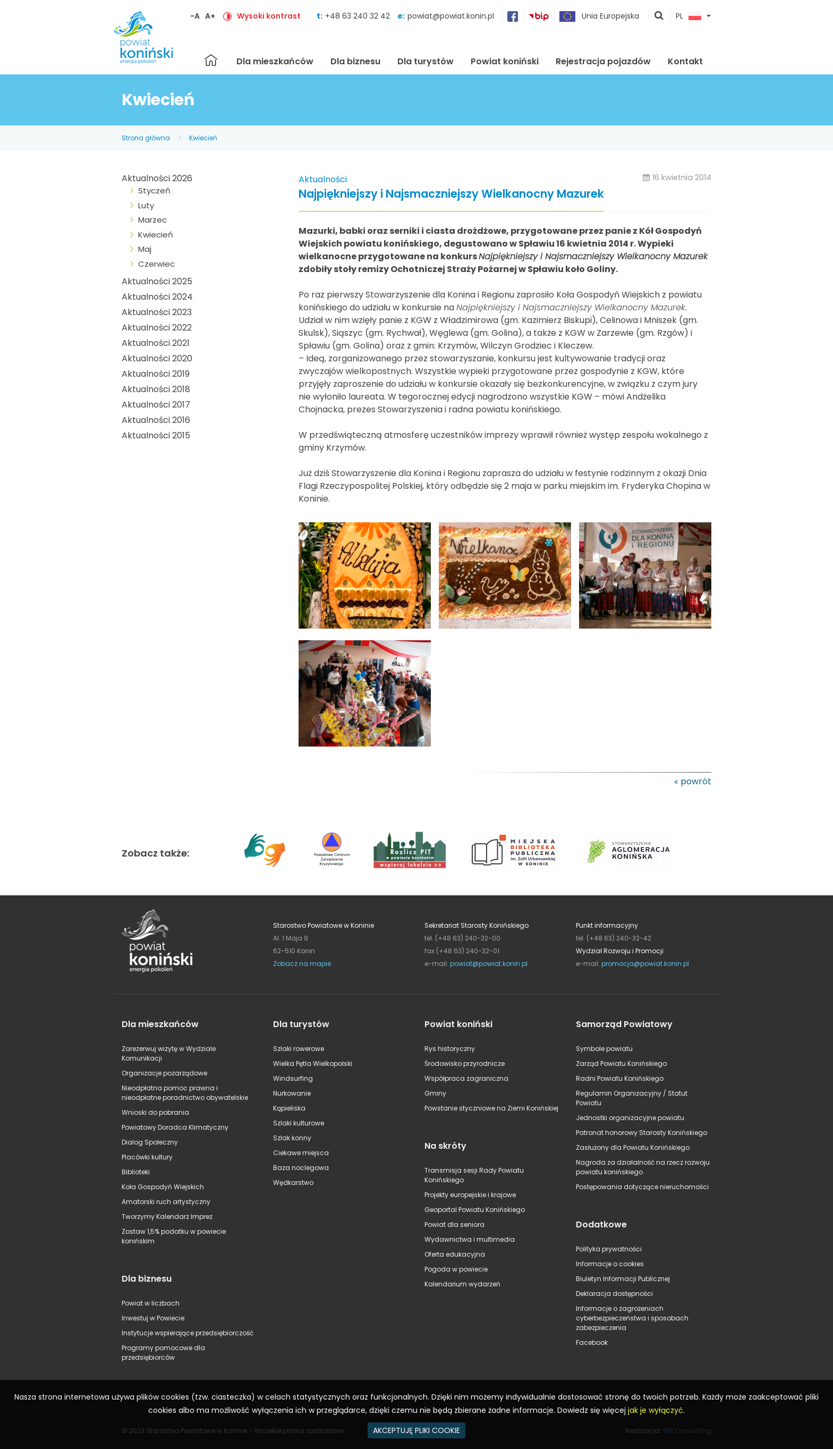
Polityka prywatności (609, 1248)
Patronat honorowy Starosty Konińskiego (641, 1132)
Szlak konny (292, 1137)
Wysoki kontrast (269, 16)
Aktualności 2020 (157, 358)
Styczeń (154, 190)
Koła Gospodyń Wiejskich (163, 1186)
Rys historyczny (449, 1048)
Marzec (152, 219)
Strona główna (211, 60)
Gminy (435, 1093)
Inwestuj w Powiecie (153, 1318)
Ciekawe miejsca (301, 1152)
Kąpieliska (289, 1108)
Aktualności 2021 (156, 343)
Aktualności (323, 179)
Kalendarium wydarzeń (462, 1284)
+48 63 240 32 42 (358, 16)
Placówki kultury (147, 1157)
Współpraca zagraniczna (466, 1078)
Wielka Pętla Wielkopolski (312, 1063)
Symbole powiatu (604, 1048)
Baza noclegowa (301, 1167)
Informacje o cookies (610, 1263)
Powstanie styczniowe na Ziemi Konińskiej (491, 1108)
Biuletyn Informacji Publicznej (623, 1278)
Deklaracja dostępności (614, 1293)
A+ (210, 16)
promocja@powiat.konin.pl (645, 963)
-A (195, 16)
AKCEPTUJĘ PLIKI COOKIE (416, 1430)
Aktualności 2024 (157, 297)
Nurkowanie (292, 1093)
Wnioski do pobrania (155, 1112)
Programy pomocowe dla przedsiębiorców (163, 1352)
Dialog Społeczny (150, 1142)
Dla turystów (425, 61)
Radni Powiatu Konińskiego (620, 1078)
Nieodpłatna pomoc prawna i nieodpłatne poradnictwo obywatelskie (185, 1092)
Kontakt (685, 61)
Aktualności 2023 (157, 312)
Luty (146, 205)
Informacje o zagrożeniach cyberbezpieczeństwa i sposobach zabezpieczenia (632, 1318)
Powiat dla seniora (454, 1224)
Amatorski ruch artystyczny (166, 1201)
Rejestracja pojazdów (603, 61)
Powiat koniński (505, 61)
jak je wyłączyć (655, 1410)
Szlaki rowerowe (298, 1048)
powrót (696, 781)
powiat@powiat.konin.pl (450, 16)
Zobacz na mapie (302, 963)
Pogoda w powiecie (456, 1269)
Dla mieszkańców (274, 61)
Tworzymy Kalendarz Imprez (167, 1216)
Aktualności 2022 (157, 327)
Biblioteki (136, 1171)
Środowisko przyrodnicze (464, 1063)
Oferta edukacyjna (454, 1254)
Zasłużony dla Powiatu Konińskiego (633, 1147)
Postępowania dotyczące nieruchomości (642, 1186)
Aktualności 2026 (157, 178)
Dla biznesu (355, 61)
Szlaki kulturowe (298, 1123)
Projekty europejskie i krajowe (470, 1194)
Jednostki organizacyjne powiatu (630, 1117)
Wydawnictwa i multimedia (469, 1239)
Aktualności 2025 (157, 281)
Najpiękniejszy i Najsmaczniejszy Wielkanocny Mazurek (451, 194)
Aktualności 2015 (156, 435)
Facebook (592, 1342)
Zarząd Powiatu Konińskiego (621, 1063)
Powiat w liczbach (151, 1303)
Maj (144, 249)
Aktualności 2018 (156, 389)
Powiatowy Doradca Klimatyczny (175, 1127)
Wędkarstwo (293, 1182)
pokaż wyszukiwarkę (659, 16)
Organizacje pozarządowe (164, 1073)
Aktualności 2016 (156, 420)
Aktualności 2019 (156, 374)
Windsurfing (293, 1078)
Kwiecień (203, 137)
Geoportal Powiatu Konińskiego (474, 1209)
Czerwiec (156, 263)
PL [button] (688, 16)
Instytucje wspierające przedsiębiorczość (187, 1332)
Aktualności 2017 (156, 405)
